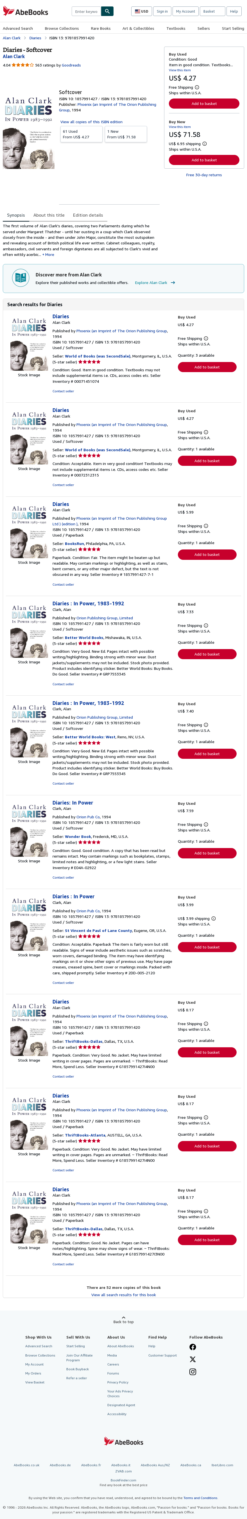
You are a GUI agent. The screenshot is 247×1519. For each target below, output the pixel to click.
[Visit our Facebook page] (192, 1347)
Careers (113, 1364)
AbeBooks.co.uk (26, 1465)
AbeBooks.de (60, 1465)
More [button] (49, 254)
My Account (185, 11)
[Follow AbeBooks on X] (192, 1360)
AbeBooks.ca (190, 1465)
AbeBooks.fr (91, 1465)
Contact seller (63, 391)
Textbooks (175, 28)
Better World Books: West (90, 736)
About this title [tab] (49, 215)
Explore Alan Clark (155, 282)
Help (234, 11)
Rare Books (101, 28)
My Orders (33, 1373)
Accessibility (116, 1414)
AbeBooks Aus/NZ (155, 1465)
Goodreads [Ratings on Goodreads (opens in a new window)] (71, 65)
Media (112, 1355)
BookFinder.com (123, 1482)
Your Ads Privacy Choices (120, 1393)
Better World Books (84, 637)
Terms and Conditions (200, 1498)
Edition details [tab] (88, 215)
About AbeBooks (120, 1346)
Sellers (204, 28)
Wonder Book (78, 836)
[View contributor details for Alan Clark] (14, 56)
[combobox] (86, 11)
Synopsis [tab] (16, 215)
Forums (113, 1373)
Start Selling (233, 28)
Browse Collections (62, 28)
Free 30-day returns (204, 174)
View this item (180, 70)
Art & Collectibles (138, 28)
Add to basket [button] (204, 103)
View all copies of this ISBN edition (91, 121)
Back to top (124, 1321)
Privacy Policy (117, 1382)
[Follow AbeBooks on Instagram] (192, 1372)
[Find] (107, 11)
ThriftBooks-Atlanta (85, 1135)
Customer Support (162, 1355)
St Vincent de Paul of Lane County (98, 930)
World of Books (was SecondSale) (97, 356)
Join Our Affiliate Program (79, 1357)
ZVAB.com (123, 1471)
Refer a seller (76, 1378)
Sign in (162, 11)
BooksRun (74, 543)
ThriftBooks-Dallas (84, 1041)
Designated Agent (121, 1405)
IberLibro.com (222, 1465)
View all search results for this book (123, 1294)
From (81, 134)
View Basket (34, 1382)
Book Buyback (77, 1369)
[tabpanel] (81, 240)
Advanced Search (18, 28)
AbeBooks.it (120, 1465)
